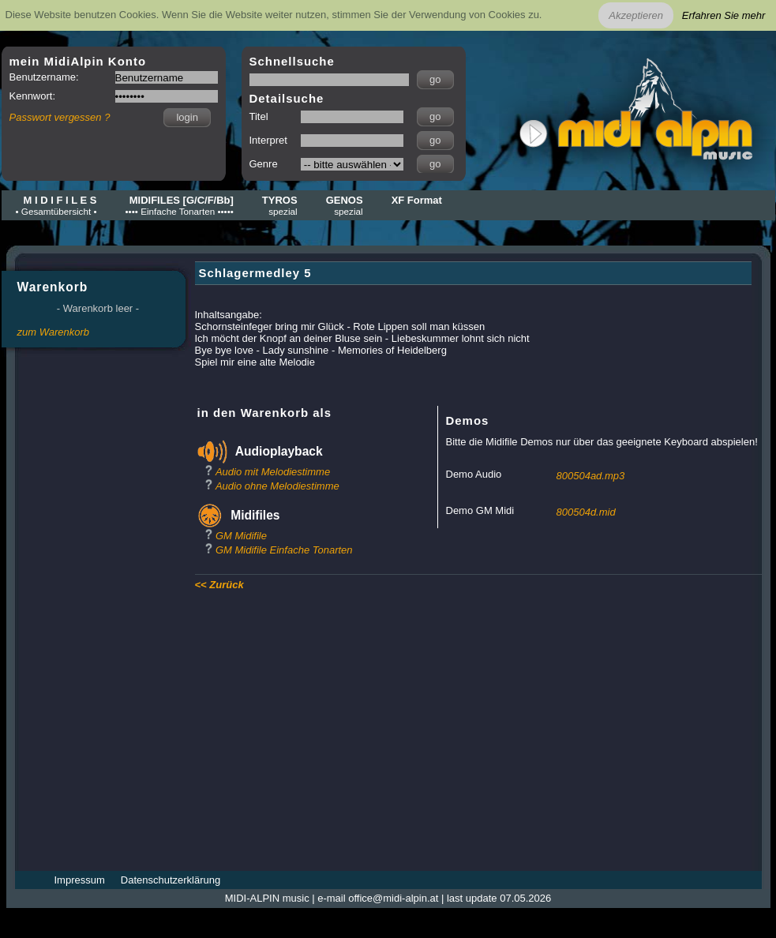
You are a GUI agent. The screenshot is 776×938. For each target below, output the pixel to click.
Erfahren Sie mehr (724, 15)
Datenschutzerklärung (170, 880)
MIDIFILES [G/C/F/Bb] (180, 205)
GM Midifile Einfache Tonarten (284, 550)
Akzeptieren (636, 15)
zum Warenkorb (53, 332)
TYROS (280, 205)
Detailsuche (286, 98)
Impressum (79, 880)
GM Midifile (241, 536)
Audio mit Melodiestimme (273, 472)
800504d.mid (586, 512)
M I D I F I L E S (56, 205)
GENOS (344, 205)
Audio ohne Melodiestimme (277, 486)
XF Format (417, 200)
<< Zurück (219, 585)
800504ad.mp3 (591, 476)
